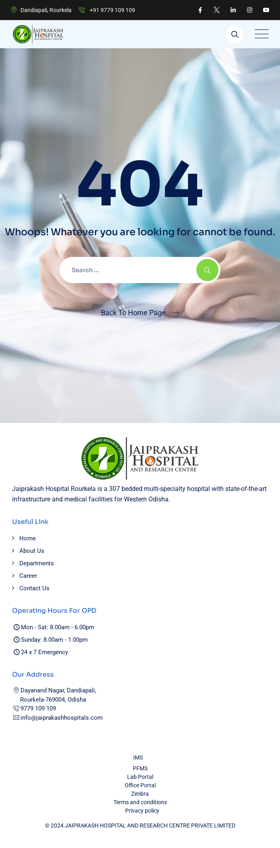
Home (27, 538)
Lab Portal (140, 777)
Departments (36, 563)
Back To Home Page (133, 312)
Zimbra (140, 794)
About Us (31, 550)
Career (28, 575)
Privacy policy (142, 810)
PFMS (140, 768)
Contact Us (34, 588)
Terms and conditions (140, 802)
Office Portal (140, 785)
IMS (138, 757)
